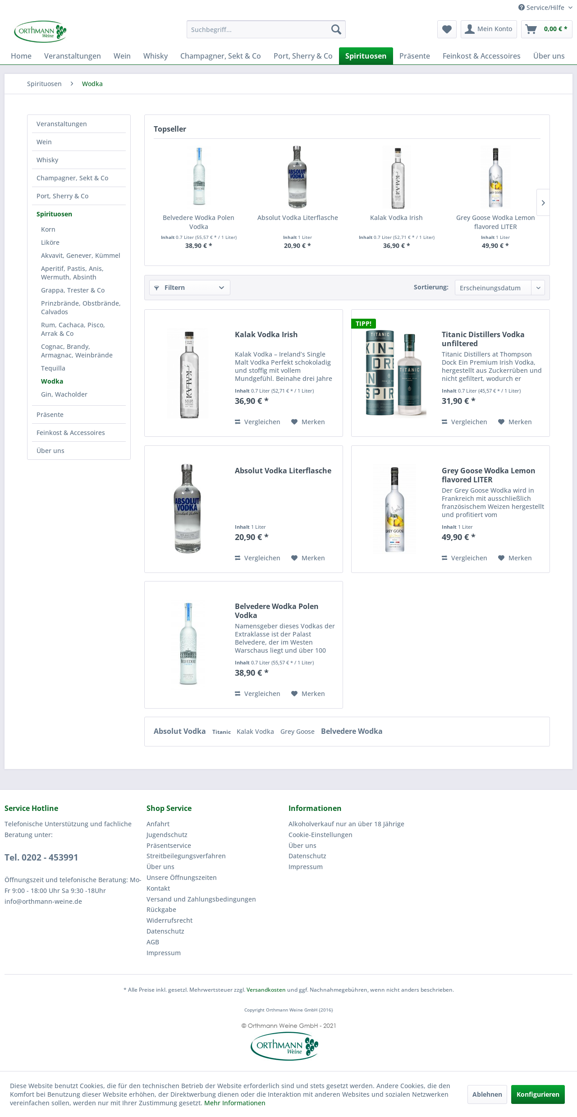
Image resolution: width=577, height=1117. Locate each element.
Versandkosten (266, 989)
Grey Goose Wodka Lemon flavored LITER (495, 222)
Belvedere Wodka (352, 731)
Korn (48, 229)
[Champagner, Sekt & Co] (220, 55)
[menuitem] (266, 29)
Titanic (222, 732)
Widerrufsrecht (169, 920)
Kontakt (158, 888)
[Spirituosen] (366, 55)
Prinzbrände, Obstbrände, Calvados (81, 307)
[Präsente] (414, 55)
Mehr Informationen (235, 1103)
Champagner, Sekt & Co (72, 178)
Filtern (169, 287)
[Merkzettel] (447, 29)
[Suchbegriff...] (266, 29)
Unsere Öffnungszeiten (182, 877)
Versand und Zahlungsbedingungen (201, 899)
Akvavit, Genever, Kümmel (80, 255)
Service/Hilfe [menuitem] (542, 7)
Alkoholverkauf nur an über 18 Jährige (346, 823)
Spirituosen (54, 214)
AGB (153, 942)
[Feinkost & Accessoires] (481, 55)
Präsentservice (169, 845)
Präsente (50, 414)
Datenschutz (165, 931)
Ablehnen (487, 1094)
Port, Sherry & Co (62, 196)
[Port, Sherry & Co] (303, 55)
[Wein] (122, 55)
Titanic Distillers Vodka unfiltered (483, 339)
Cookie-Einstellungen (320, 834)
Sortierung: (431, 287)
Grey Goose (298, 731)
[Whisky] (155, 55)
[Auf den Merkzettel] (308, 422)
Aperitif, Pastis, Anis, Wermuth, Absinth (72, 272)
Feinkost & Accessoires (71, 432)
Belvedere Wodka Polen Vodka (198, 222)
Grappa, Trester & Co (73, 290)
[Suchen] (336, 29)
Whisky (47, 160)
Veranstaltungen (62, 123)
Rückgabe (161, 909)
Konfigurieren (538, 1094)
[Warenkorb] (546, 29)
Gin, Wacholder (64, 394)
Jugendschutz (167, 834)
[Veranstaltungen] (72, 55)
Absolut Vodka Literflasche (297, 217)
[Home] (21, 55)
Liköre (50, 242)
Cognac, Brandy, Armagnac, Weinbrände (77, 350)
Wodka (52, 381)
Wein (44, 141)
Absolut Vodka (181, 731)
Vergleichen (257, 421)
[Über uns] (549, 55)
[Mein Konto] (489, 29)
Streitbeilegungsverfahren (186, 855)
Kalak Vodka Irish (396, 217)
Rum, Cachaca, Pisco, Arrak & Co (73, 329)
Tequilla (53, 368)
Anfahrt (158, 823)
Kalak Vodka (256, 731)
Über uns (50, 450)
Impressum (164, 952)
